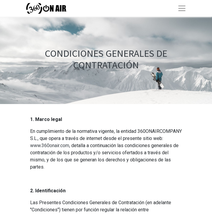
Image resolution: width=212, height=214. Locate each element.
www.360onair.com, (50, 145)
